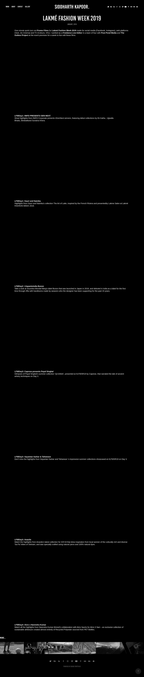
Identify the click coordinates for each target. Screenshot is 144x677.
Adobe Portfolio (76, 666)
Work (7, 7)
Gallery (27, 7)
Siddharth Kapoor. (72, 7)
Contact (20, 7)
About (13, 7)
